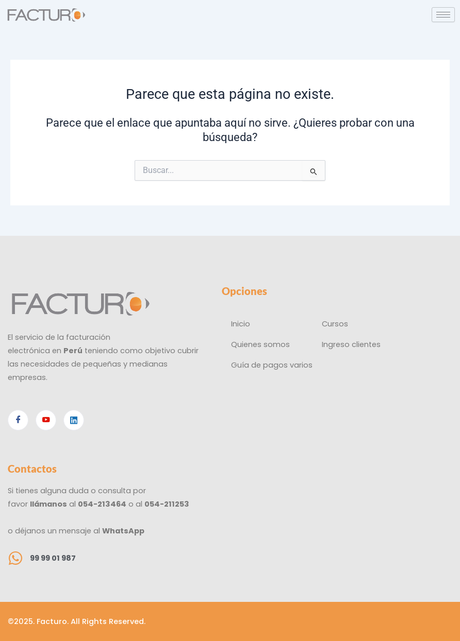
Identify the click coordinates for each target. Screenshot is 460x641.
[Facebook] (18, 420)
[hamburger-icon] (443, 14)
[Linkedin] (73, 420)
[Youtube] (46, 420)
